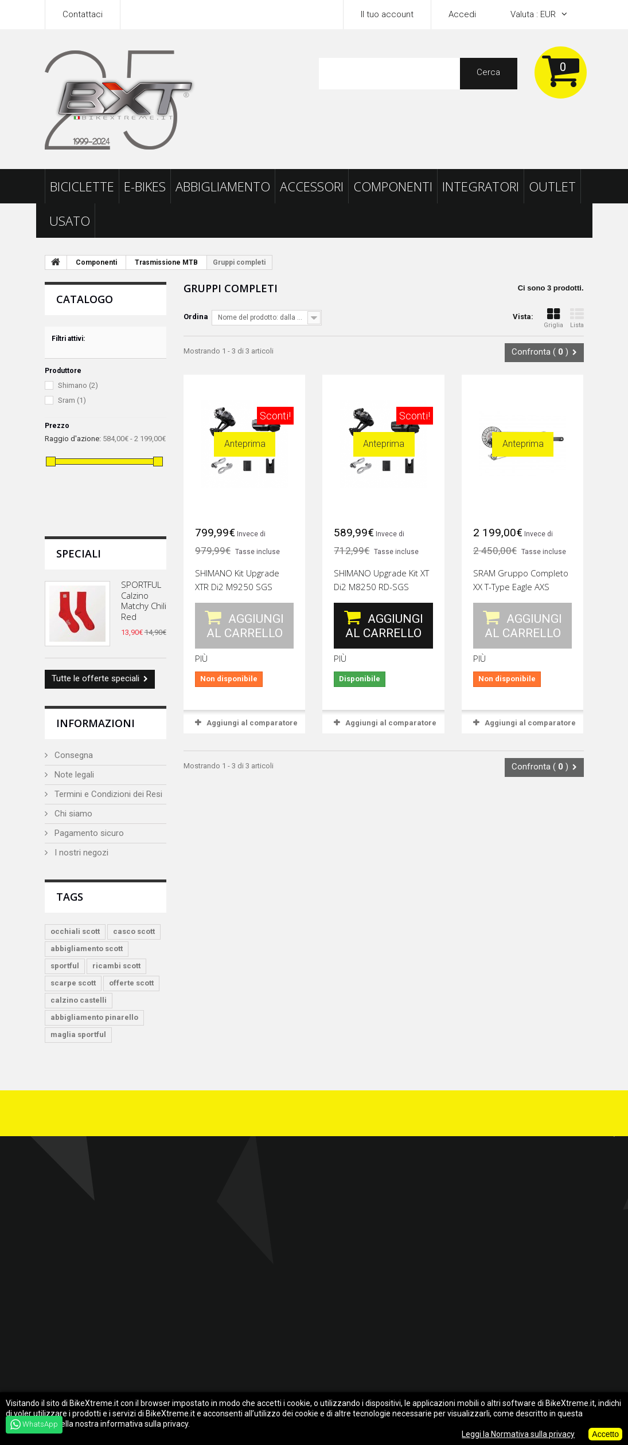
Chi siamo (72, 813)
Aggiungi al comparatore (252, 722)
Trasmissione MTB (166, 262)
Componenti (392, 186)
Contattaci (83, 14)
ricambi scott (116, 965)
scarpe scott (73, 983)
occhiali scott (75, 931)
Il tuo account (387, 14)
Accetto (605, 1434)
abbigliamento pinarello (94, 1017)
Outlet (552, 186)
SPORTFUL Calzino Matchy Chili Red (143, 600)
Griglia (553, 318)
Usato (69, 220)
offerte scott (131, 983)
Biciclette (82, 186)
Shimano (78, 385)
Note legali (73, 774)
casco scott (134, 931)
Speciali (78, 553)
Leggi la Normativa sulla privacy (518, 1434)
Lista (577, 318)
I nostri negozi (80, 852)
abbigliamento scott (86, 948)
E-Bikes (145, 186)
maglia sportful (78, 1034)
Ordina (196, 316)
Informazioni (95, 723)
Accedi (462, 14)
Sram (72, 400)
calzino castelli (78, 1000)
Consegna (72, 755)
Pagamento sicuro (88, 833)
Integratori (480, 186)
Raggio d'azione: (73, 438)
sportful (64, 965)
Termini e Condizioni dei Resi (107, 794)
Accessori (312, 186)
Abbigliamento (222, 186)
